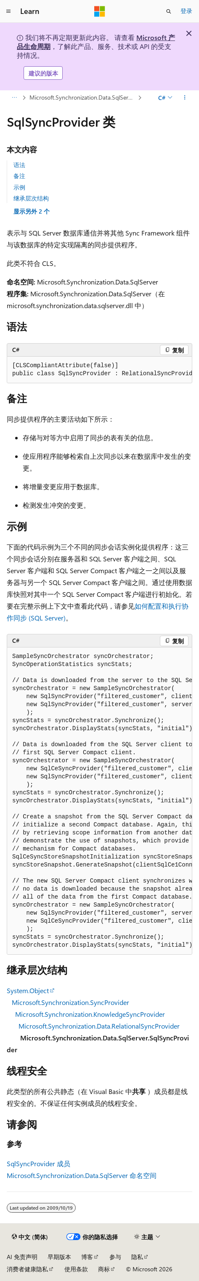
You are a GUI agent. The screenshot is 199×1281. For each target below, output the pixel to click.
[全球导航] (8, 11)
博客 (87, 1257)
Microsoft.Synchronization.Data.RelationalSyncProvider (99, 1025)
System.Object (28, 990)
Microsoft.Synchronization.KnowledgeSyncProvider (90, 1014)
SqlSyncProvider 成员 (38, 1163)
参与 (115, 1257)
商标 (104, 1269)
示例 (19, 187)
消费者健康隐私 (27, 1269)
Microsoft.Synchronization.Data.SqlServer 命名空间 (82, 1175)
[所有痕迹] (14, 98)
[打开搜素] (168, 11)
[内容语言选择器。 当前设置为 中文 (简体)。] (30, 1237)
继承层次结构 (31, 198)
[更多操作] (185, 98)
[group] (99, 370)
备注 (19, 176)
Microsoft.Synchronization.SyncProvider (70, 1002)
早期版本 (59, 1257)
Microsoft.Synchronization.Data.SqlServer (82, 97)
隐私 (137, 1257)
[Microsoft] (99, 11)
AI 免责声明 (22, 1257)
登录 (186, 11)
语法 (19, 165)
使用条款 (76, 1269)
